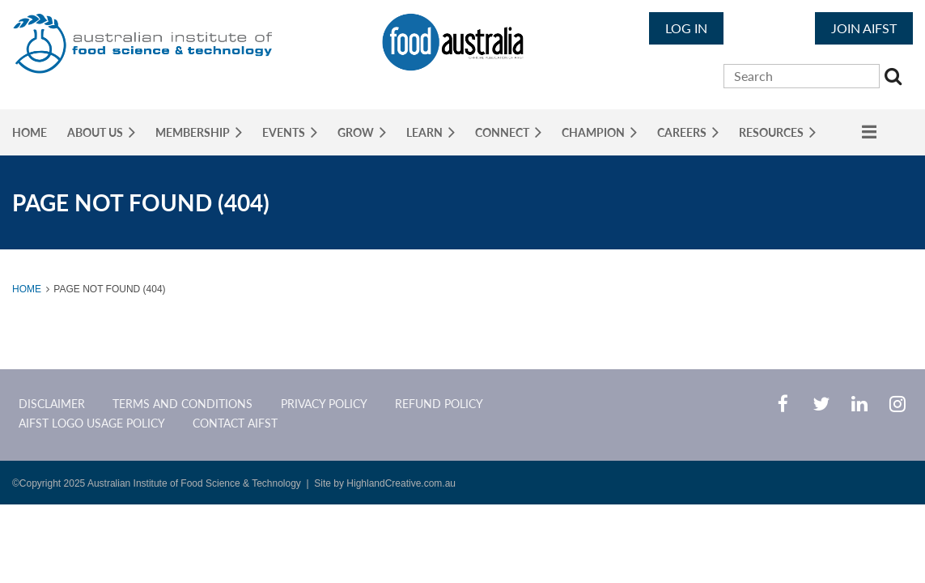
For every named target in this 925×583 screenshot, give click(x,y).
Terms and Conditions (182, 404)
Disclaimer (52, 404)
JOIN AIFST (864, 28)
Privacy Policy (324, 404)
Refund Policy (439, 404)
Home (26, 289)
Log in (686, 28)
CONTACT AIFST (235, 423)
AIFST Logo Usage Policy (92, 423)
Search (895, 78)
